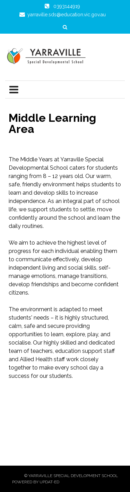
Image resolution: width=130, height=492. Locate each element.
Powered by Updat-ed (35, 482)
